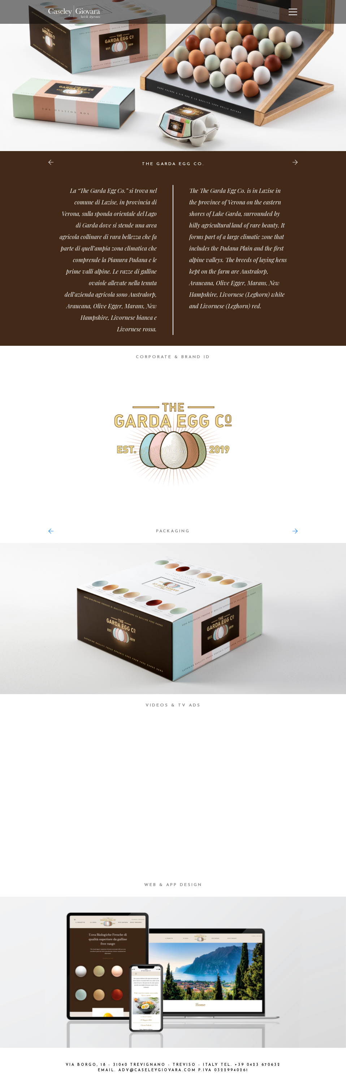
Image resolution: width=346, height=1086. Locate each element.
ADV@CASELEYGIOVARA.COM (157, 1070)
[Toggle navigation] (293, 12)
